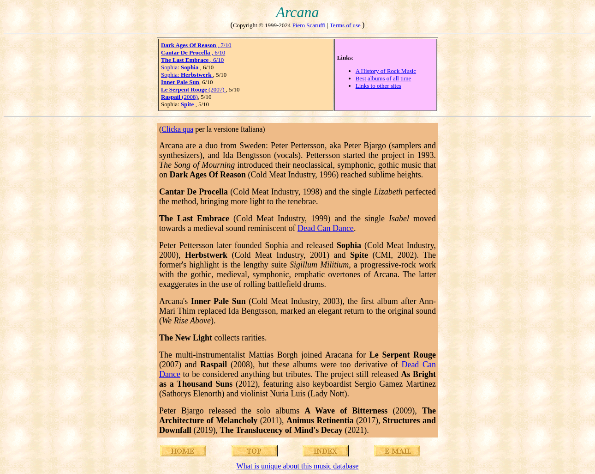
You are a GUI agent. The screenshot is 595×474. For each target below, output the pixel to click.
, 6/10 (193, 52)
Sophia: (180, 67)
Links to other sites (378, 85)
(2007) (193, 89)
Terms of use (346, 25)
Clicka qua (177, 129)
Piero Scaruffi (309, 25)
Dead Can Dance (326, 228)
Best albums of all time (383, 78)
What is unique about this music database (298, 466)
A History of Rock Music (386, 70)
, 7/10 (196, 45)
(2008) (179, 96)
